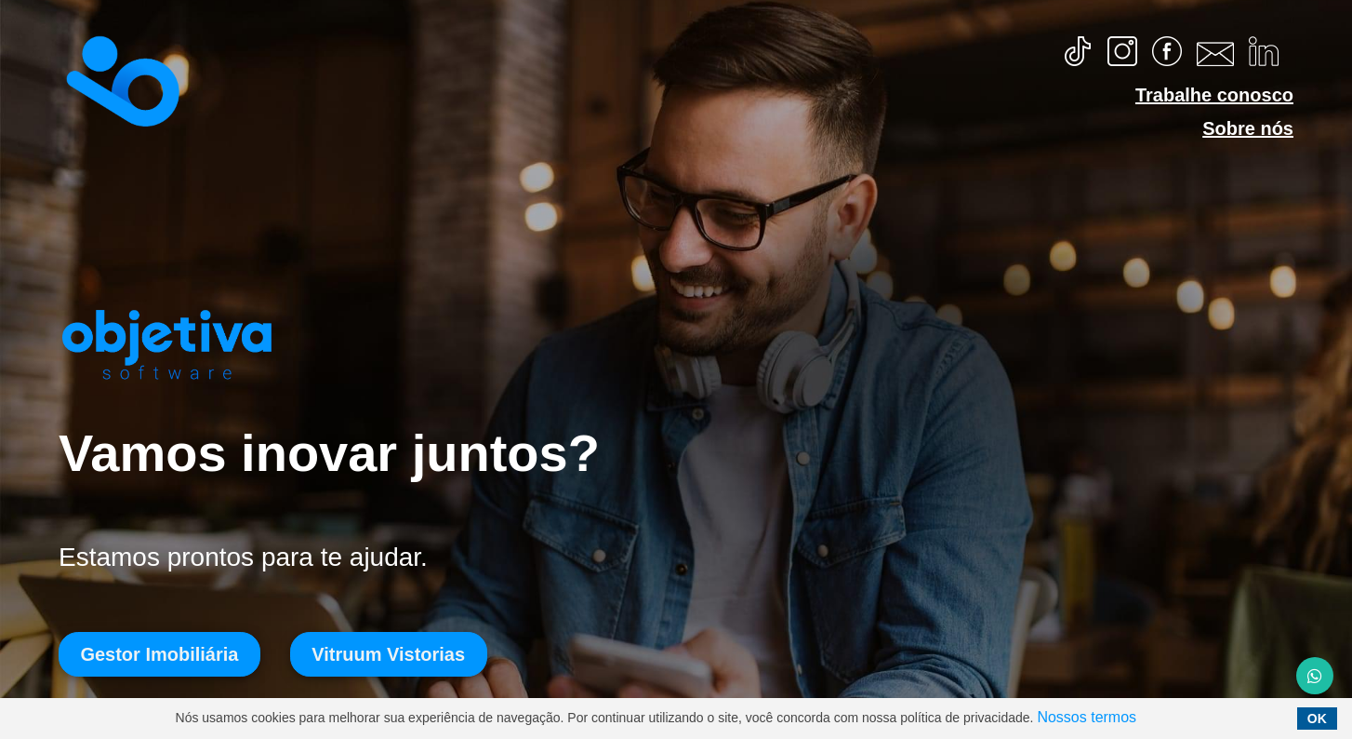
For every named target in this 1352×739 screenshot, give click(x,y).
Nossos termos (1086, 717)
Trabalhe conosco (1214, 95)
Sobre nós (1247, 128)
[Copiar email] (1215, 52)
